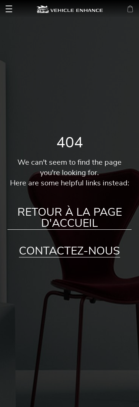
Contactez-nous (69, 251)
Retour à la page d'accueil (69, 218)
